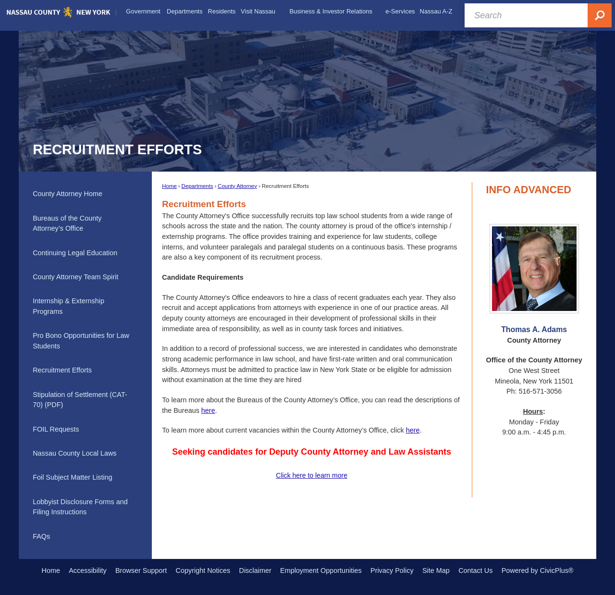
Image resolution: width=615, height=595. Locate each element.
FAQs (41, 536)
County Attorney (237, 186)
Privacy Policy (392, 570)
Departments (197, 186)
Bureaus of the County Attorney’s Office (67, 223)
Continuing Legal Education (75, 253)
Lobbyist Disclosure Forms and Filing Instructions (80, 507)
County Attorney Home (67, 194)
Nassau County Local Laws (74, 453)
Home (169, 186)
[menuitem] (143, 11)
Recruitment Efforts (62, 370)
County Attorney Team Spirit (75, 277)
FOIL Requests (56, 429)
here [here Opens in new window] (413, 430)
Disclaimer (255, 570)
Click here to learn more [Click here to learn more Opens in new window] (311, 475)
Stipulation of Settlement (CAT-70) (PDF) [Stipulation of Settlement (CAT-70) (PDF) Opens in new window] (80, 400)
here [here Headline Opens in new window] (208, 410)
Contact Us (475, 570)
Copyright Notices (203, 570)
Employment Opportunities (321, 570)
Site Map (436, 570)
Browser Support (141, 570)
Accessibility (87, 570)
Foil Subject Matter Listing (72, 477)
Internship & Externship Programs (68, 306)
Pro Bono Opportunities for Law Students (81, 341)
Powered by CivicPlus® (538, 570)
